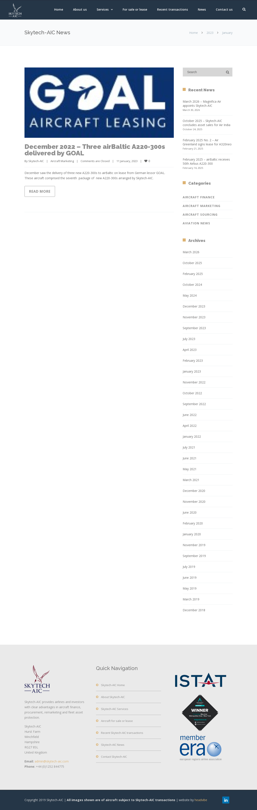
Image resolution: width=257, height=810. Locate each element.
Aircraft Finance (199, 197)
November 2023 (194, 317)
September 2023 (194, 328)
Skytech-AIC (36, 161)
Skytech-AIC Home (113, 685)
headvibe (201, 800)
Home (58, 9)
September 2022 (194, 404)
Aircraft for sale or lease (117, 721)
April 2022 (190, 426)
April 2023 (190, 350)
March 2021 (191, 480)
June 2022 (190, 415)
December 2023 (194, 306)
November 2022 (194, 382)
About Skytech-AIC (113, 697)
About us (80, 9)
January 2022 (192, 436)
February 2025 (193, 274)
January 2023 (192, 371)
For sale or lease (135, 9)
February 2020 (193, 523)
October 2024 (192, 285)
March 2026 (191, 252)
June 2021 (190, 458)
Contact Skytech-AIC (114, 757)
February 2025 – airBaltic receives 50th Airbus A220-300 (206, 161)
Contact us (224, 9)
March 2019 (191, 599)
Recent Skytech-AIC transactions (122, 733)
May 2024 (190, 295)
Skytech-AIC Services (114, 709)
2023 (210, 33)
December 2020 (194, 491)
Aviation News (196, 223)
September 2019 (194, 556)
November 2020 (194, 501)
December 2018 (194, 610)
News (202, 9)
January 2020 (192, 534)
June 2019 (190, 577)
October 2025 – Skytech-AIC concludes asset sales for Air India (206, 123)
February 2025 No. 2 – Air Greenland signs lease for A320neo (207, 142)
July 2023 (189, 339)
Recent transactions (172, 9)
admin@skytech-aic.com (52, 761)
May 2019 (190, 588)
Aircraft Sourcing (200, 214)
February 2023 (193, 360)
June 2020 (190, 512)
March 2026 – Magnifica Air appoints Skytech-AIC (202, 103)
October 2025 (192, 263)
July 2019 (189, 567)
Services (103, 9)
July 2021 (189, 447)
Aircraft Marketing (62, 161)
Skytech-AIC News (112, 745)
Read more (39, 191)
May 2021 (190, 469)
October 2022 (192, 393)
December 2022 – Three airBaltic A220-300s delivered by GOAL (94, 150)
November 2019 (194, 545)
